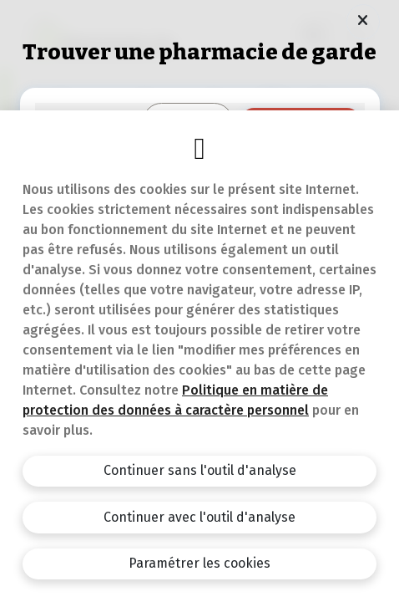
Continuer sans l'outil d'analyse (200, 470)
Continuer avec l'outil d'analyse (199, 517)
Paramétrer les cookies (199, 563)
